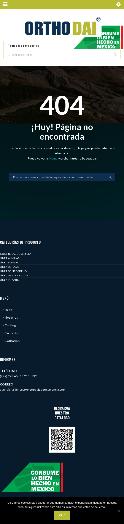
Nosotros (11, 317)
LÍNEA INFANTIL (9, 279)
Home (53, 158)
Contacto (11, 333)
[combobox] (62, 45)
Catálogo (11, 325)
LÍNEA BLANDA (9, 262)
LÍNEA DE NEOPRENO (13, 271)
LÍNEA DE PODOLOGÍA (14, 275)
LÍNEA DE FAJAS (9, 266)
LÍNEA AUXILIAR (10, 258)
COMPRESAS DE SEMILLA (15, 253)
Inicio (9, 309)
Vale (62, 515)
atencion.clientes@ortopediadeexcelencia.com (32, 389)
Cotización (12, 341)
